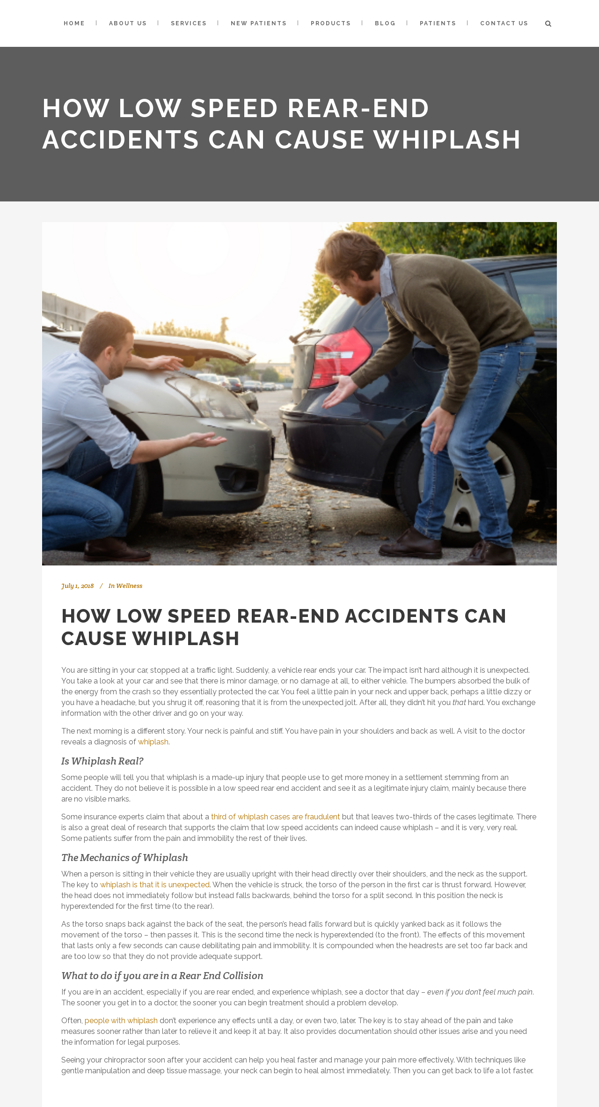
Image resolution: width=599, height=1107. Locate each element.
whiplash (153, 741)
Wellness (129, 585)
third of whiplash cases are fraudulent (275, 816)
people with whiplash (121, 1020)
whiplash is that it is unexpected (155, 884)
